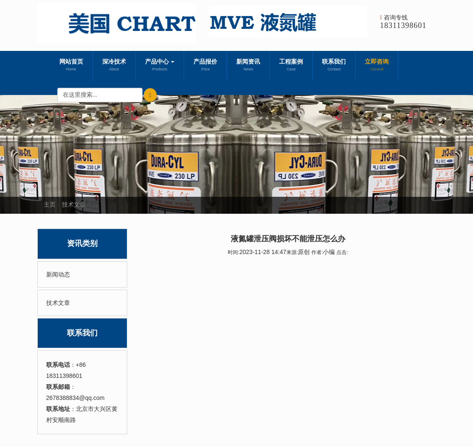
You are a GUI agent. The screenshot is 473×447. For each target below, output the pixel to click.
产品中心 (160, 65)
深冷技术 (114, 65)
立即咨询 (377, 65)
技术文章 (74, 204)
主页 (50, 204)
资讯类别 (82, 243)
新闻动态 (58, 274)
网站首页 (71, 65)
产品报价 (205, 65)
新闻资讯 (248, 65)
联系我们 (334, 65)
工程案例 (291, 65)
